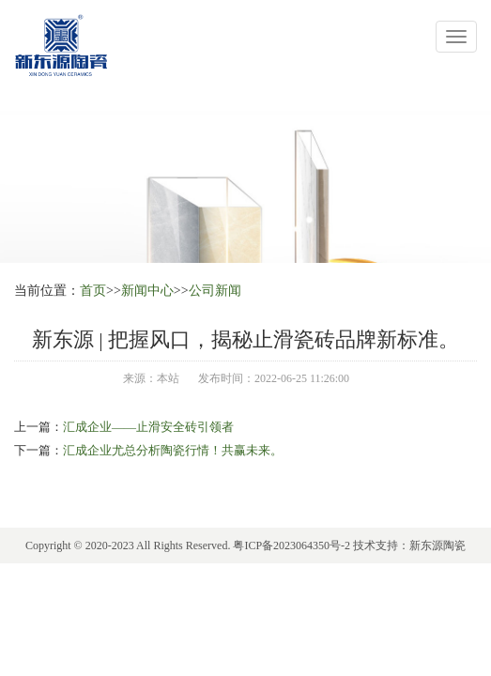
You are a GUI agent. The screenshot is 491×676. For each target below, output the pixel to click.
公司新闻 (215, 291)
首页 (93, 291)
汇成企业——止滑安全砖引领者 (148, 427)
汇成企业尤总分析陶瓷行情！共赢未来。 (173, 450)
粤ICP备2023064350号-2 (291, 545)
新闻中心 (147, 291)
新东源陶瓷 (437, 545)
